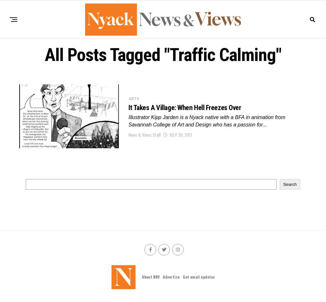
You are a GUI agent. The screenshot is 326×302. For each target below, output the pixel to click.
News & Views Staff (144, 134)
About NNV (151, 277)
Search (290, 184)
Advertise (171, 277)
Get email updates (199, 277)
